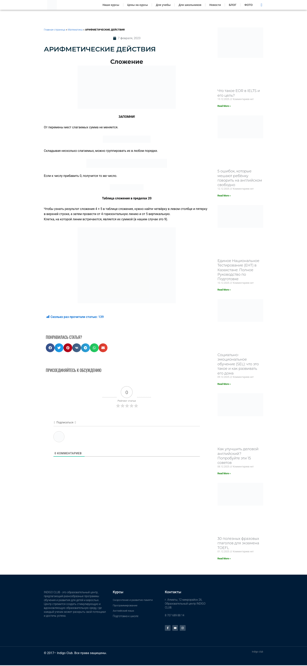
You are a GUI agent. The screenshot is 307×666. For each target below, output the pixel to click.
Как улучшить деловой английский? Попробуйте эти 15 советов (238, 456)
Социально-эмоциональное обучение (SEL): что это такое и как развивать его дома (238, 364)
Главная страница (55, 29)
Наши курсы (111, 4)
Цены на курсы (137, 4)
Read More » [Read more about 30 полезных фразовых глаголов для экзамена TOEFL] (224, 558)
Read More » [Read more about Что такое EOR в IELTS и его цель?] (224, 106)
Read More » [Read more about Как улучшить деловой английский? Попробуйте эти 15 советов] (224, 473)
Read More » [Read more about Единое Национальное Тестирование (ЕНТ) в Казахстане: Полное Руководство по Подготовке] (224, 289)
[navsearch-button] (261, 5)
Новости (215, 4)
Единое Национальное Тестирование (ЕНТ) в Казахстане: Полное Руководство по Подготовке (238, 270)
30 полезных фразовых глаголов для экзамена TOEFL (238, 543)
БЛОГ (232, 4)
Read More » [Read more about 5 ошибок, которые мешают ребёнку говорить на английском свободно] (224, 195)
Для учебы (163, 4)
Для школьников (190, 4)
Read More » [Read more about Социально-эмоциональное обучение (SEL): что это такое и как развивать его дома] (224, 384)
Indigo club (257, 652)
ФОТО (248, 4)
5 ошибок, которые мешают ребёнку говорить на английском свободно (240, 178)
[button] (50, 348)
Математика (76, 29)
